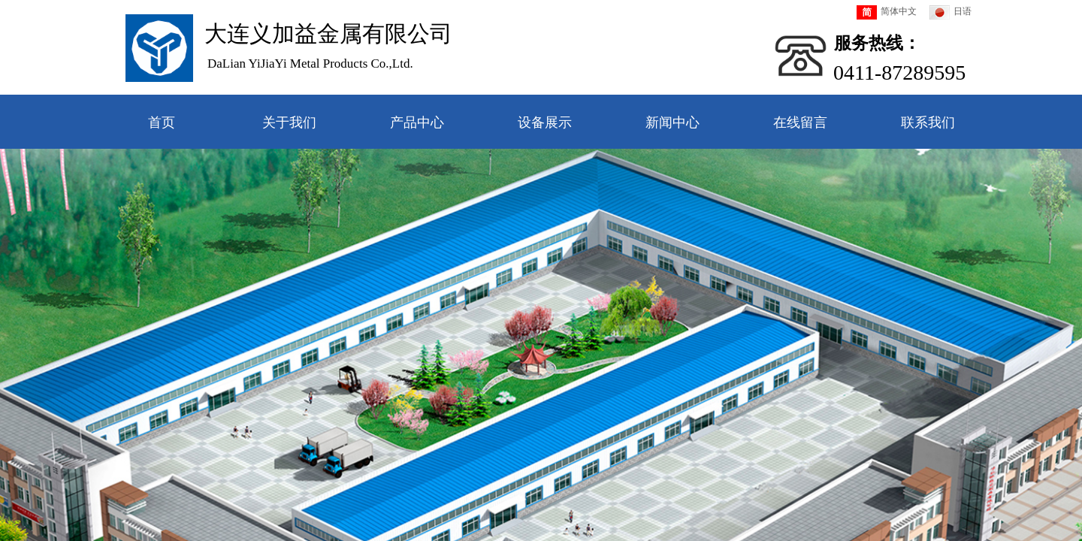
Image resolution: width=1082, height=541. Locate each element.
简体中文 (887, 12)
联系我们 (928, 122)
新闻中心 (672, 122)
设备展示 (545, 122)
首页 (161, 122)
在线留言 (800, 122)
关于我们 (289, 122)
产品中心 (417, 122)
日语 (950, 12)
